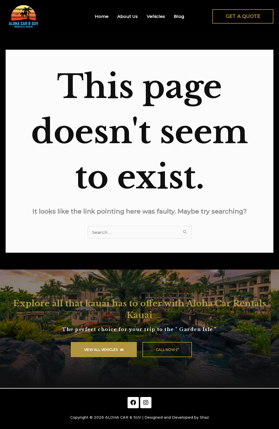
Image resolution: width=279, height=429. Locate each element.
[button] (242, 16)
